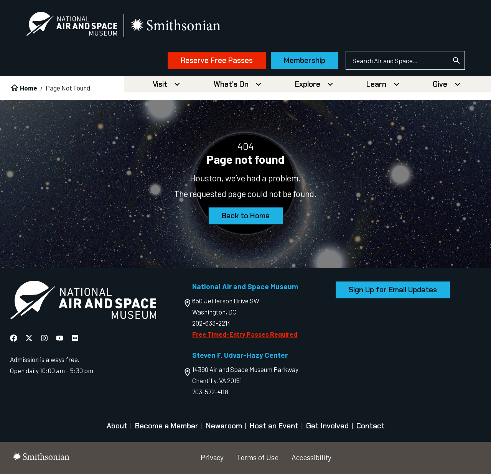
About (117, 426)
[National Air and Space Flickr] (75, 338)
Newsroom (224, 426)
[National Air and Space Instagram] (44, 338)
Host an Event (274, 426)
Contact (370, 426)
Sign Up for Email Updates (393, 290)
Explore (307, 84)
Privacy (212, 457)
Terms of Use (257, 457)
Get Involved (327, 426)
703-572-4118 (210, 391)
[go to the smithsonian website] (176, 25)
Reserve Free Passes (217, 60)
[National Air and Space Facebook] (13, 338)
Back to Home (246, 216)
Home (28, 88)
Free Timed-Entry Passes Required (244, 334)
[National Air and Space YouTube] (59, 338)
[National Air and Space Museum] (71, 25)
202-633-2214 (211, 323)
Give (440, 84)
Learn (376, 84)
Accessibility (311, 457)
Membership (304, 60)
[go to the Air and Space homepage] (83, 301)
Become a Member (166, 426)
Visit (160, 84)
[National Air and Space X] (29, 338)
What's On (231, 84)
